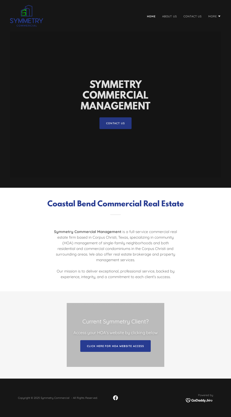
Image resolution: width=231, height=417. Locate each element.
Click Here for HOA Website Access (115, 346)
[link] (26, 15)
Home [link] (151, 16)
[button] (214, 16)
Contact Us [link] (192, 16)
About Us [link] (169, 16)
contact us (115, 123)
